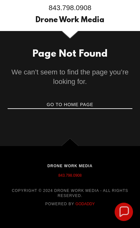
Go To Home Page (70, 104)
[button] (123, 211)
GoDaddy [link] (85, 204)
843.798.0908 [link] (70, 8)
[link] (70, 21)
